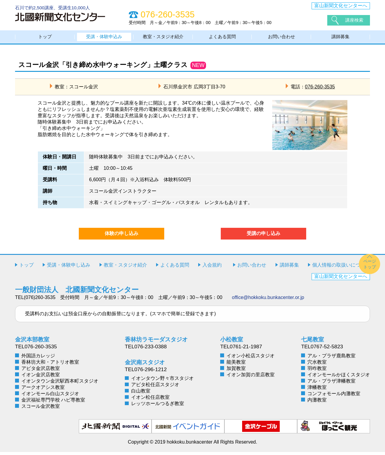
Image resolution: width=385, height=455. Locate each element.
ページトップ (369, 267)
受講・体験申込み (104, 38)
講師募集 (340, 38)
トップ (45, 38)
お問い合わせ (281, 38)
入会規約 (212, 267)
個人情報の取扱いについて (341, 267)
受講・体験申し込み (68, 267)
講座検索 (355, 20)
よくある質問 (222, 38)
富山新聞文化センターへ (340, 5)
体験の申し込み (121, 236)
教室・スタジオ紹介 (163, 38)
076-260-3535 (320, 89)
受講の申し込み (263, 236)
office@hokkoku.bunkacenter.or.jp (268, 300)
